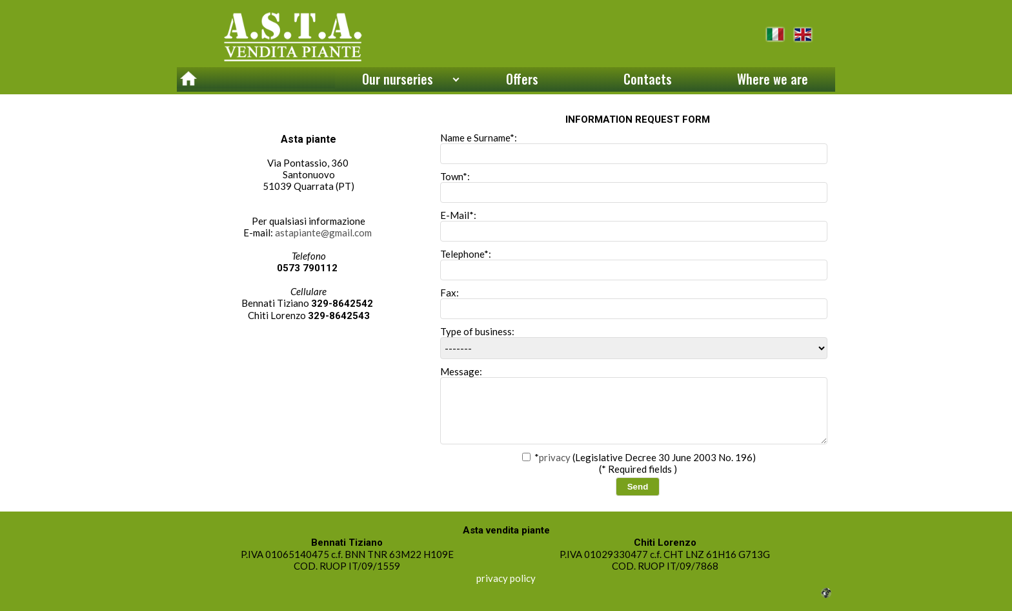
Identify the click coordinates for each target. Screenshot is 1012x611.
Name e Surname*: (633, 148)
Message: (633, 405)
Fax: (633, 303)
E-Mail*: (633, 225)
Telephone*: (633, 264)
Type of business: (633, 342)
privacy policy (506, 578)
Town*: (633, 187)
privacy (555, 457)
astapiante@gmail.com (323, 232)
